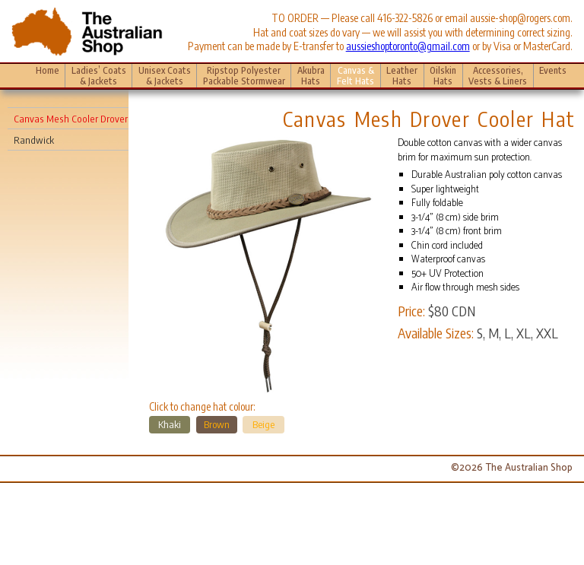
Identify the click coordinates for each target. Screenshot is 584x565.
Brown (217, 423)
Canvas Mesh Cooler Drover (71, 119)
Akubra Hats (311, 75)
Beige (263, 423)
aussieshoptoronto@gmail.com (408, 46)
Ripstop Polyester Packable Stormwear (244, 75)
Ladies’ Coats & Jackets (98, 75)
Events (553, 75)
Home (47, 70)
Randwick (34, 140)
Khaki (169, 423)
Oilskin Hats (443, 75)
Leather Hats (401, 75)
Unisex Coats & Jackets (164, 75)
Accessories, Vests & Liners (497, 75)
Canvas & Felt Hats (355, 75)
